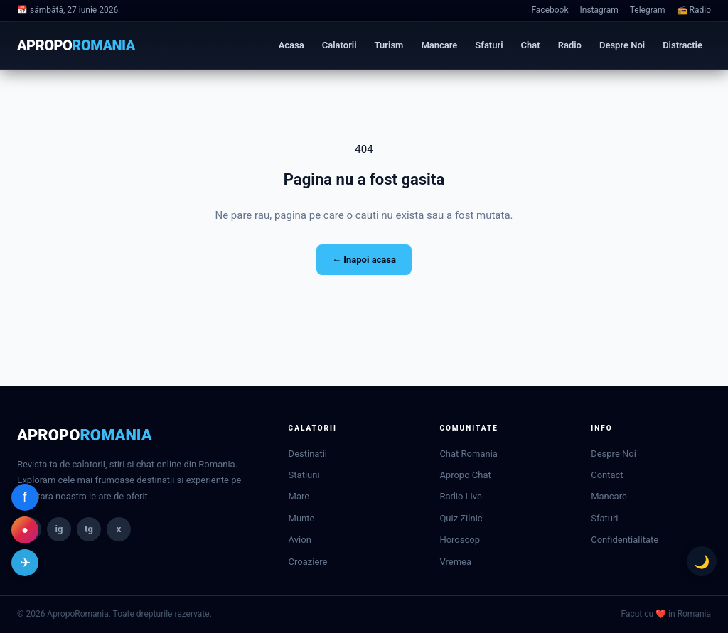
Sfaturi (489, 45)
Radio (570, 45)
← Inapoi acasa (364, 259)
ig (59, 529)
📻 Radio (694, 10)
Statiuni (304, 475)
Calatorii (339, 45)
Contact (607, 475)
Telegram (647, 10)
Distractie (682, 45)
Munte (302, 518)
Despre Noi (622, 45)
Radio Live (460, 496)
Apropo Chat (465, 475)
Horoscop (459, 539)
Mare (299, 496)
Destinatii (308, 453)
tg (89, 529)
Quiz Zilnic (460, 518)
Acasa (291, 45)
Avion (300, 539)
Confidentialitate (624, 539)
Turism (389, 45)
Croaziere (308, 561)
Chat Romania (468, 453)
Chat (530, 45)
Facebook (549, 10)
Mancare (439, 45)
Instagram (599, 10)
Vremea (455, 561)
